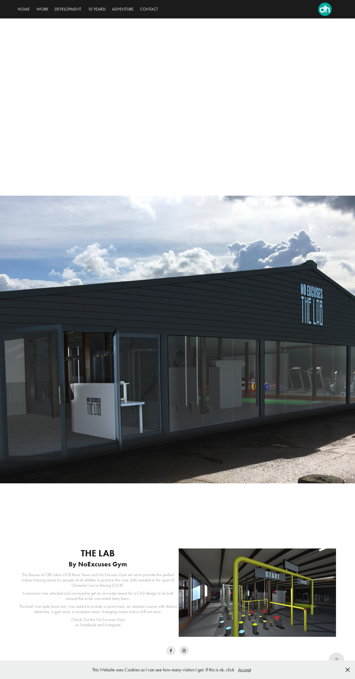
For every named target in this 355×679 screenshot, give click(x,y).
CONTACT (149, 9)
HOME (24, 9)
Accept (244, 670)
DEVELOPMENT (68, 9)
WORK (42, 9)
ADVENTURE (123, 9)
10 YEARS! (97, 9)
